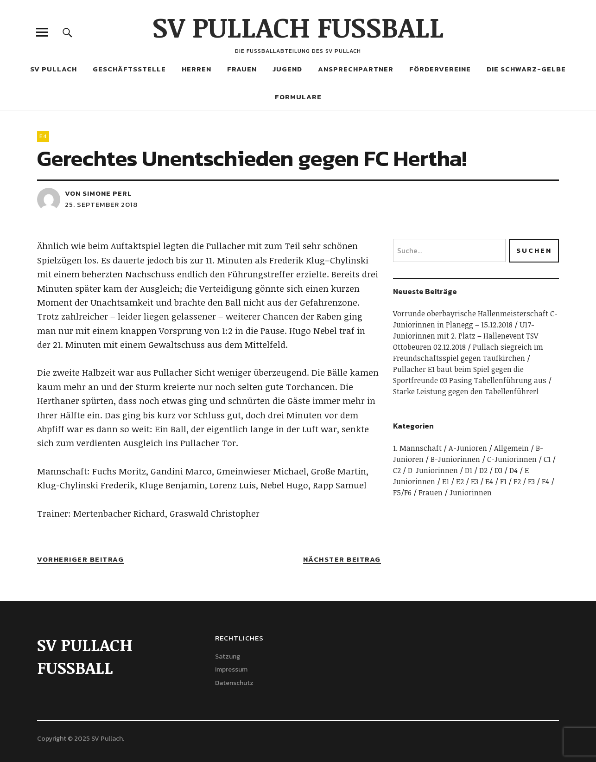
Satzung (227, 656)
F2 (517, 481)
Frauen (242, 69)
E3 (474, 481)
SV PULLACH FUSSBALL (298, 26)
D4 (513, 470)
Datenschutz (234, 683)
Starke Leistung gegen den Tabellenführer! (466, 391)
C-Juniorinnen (512, 459)
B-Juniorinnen (455, 459)
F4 (545, 481)
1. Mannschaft (417, 448)
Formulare (298, 96)
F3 (531, 481)
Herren (196, 69)
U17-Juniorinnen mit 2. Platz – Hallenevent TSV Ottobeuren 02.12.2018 (465, 336)
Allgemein (511, 448)
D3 (498, 470)
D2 (483, 470)
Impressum (231, 669)
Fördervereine (440, 69)
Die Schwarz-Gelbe (526, 69)
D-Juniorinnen (433, 470)
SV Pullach (53, 69)
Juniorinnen (471, 492)
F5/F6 (402, 492)
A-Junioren (468, 448)
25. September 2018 (101, 204)
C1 (547, 459)
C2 (397, 470)
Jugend (287, 69)
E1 (445, 481)
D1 (468, 470)
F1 (503, 481)
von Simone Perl (98, 193)
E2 (460, 481)
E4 (43, 136)
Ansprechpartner (355, 69)
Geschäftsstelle (129, 69)
